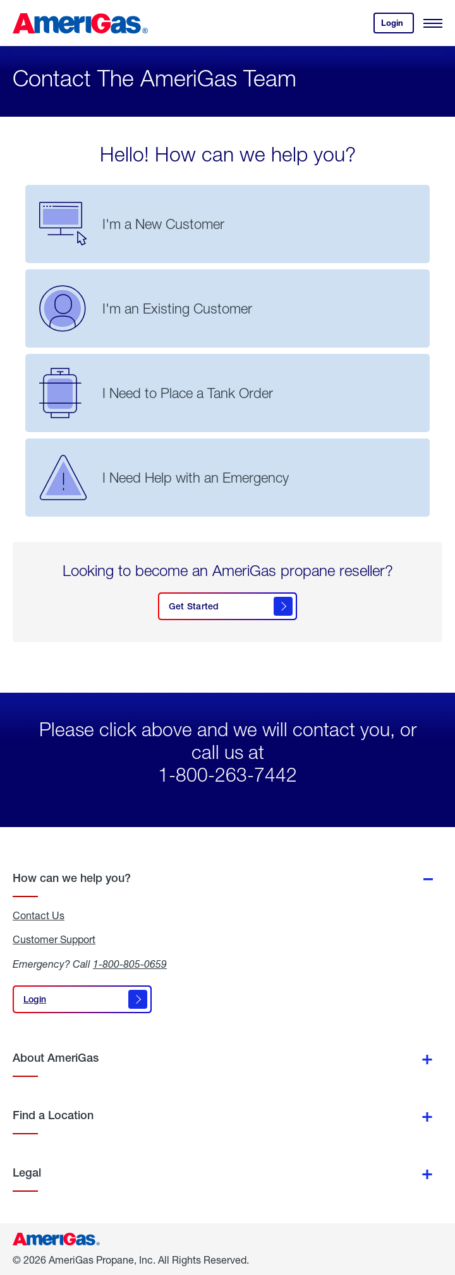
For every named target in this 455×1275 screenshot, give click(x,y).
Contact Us (38, 915)
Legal (27, 1172)
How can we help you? (72, 877)
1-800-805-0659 (130, 964)
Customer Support (54, 939)
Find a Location (53, 1115)
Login (397, 25)
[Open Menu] (432, 23)
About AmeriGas (56, 1057)
